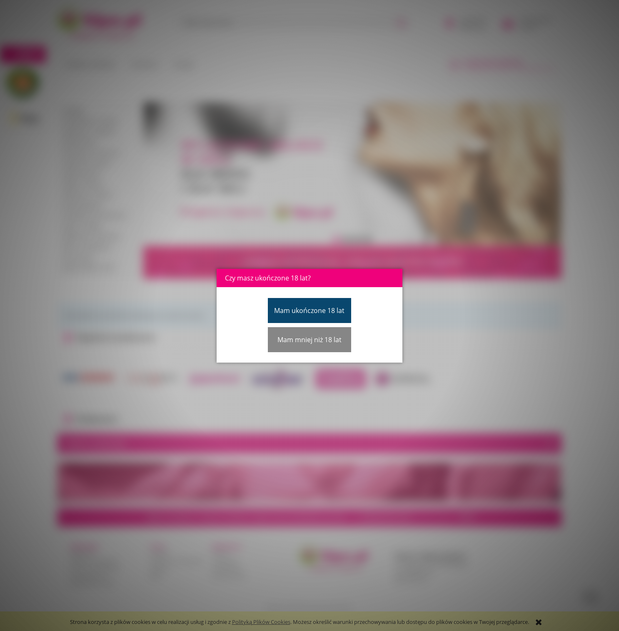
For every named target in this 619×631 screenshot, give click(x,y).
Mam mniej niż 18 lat (309, 339)
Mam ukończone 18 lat (309, 310)
